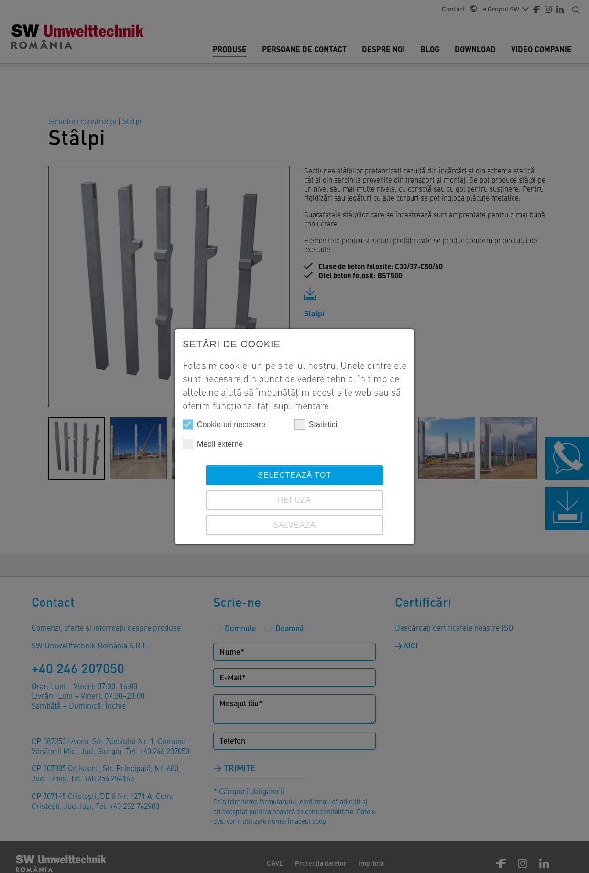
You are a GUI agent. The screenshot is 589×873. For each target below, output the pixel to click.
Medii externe (213, 444)
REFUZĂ (294, 500)
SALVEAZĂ (294, 525)
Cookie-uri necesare (224, 424)
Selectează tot (294, 475)
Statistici (316, 424)
